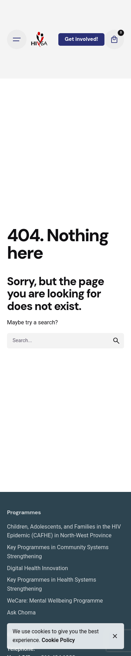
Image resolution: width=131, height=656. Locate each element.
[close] (115, 636)
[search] (116, 340)
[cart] (114, 39)
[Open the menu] (17, 39)
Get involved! (81, 39)
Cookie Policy (58, 640)
